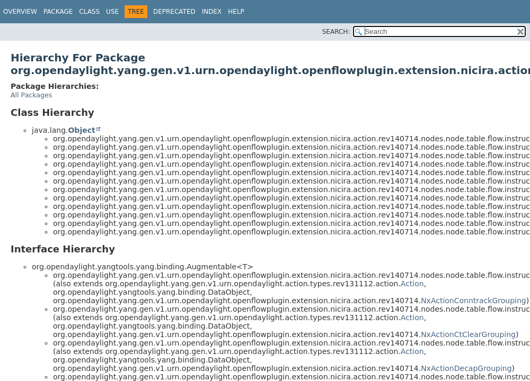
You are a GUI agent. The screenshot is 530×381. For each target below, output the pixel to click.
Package (58, 11)
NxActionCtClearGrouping (468, 334)
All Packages (31, 95)
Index (212, 11)
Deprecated (174, 11)
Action (412, 283)
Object (81, 130)
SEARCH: (336, 31)
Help (236, 11)
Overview (20, 11)
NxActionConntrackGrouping (473, 300)
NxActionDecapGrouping (466, 368)
